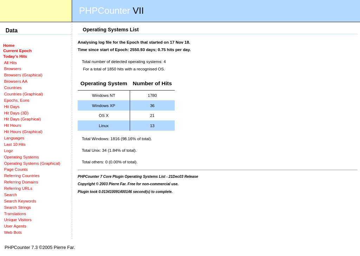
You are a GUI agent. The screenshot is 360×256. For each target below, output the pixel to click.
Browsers (12, 68)
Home (8, 45)
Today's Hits (15, 56)
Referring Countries (21, 175)
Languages (14, 138)
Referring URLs (18, 188)
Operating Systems (21, 157)
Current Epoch (17, 50)
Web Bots (12, 232)
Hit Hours (12, 125)
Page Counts (15, 169)
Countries (12, 87)
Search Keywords (20, 201)
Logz (8, 150)
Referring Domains (21, 182)
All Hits (10, 62)
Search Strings (17, 207)
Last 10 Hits (15, 144)
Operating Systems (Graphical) (32, 163)
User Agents (15, 226)
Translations (15, 213)
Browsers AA (15, 81)
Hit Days (11, 106)
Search (10, 194)
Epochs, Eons (16, 100)
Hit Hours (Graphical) (23, 131)
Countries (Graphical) (23, 94)
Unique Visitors (17, 219)
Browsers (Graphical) (23, 75)
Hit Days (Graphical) (22, 119)
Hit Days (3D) (16, 113)
